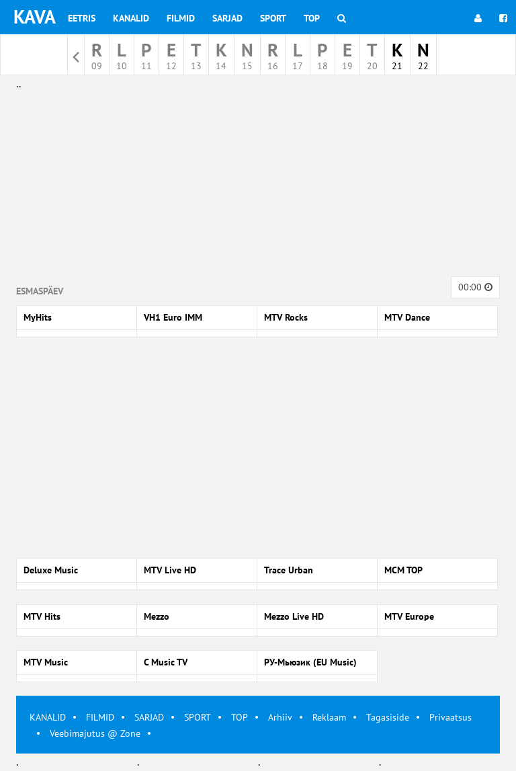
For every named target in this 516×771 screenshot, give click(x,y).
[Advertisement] (258, 187)
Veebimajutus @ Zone (95, 733)
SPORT (197, 717)
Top (312, 18)
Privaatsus (450, 717)
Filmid (181, 18)
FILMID (100, 717)
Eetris (81, 18)
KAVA (34, 16)
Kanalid (131, 18)
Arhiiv (280, 717)
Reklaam (329, 717)
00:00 (475, 287)
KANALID (48, 717)
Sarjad (227, 18)
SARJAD (149, 717)
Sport (273, 18)
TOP (239, 717)
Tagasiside (387, 717)
